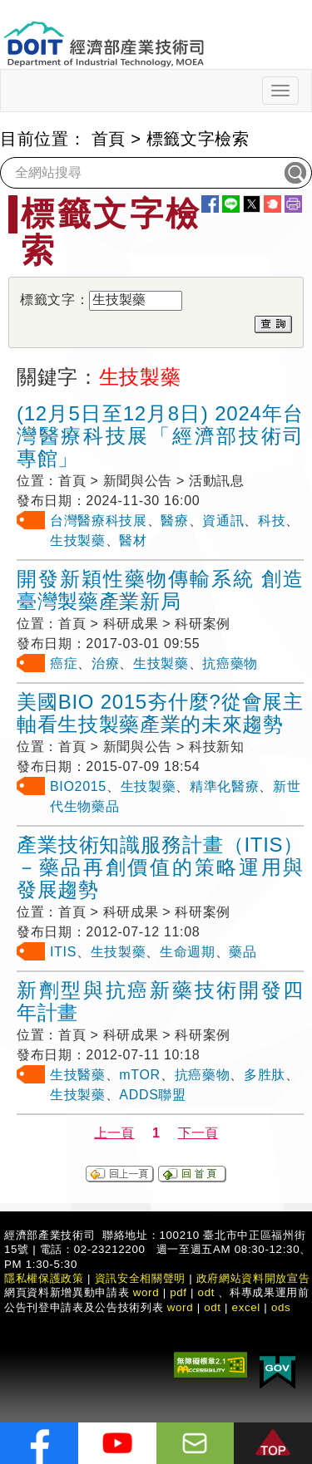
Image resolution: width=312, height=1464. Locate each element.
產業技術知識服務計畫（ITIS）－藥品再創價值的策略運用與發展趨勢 (160, 867)
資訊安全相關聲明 (140, 1278)
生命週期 (187, 952)
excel (246, 1307)
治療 (105, 663)
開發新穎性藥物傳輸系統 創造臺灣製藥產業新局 (160, 589)
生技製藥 (78, 540)
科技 (271, 520)
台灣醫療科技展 (98, 520)
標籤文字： (54, 299)
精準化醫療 (224, 786)
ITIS (63, 952)
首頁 (109, 139)
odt (206, 1292)
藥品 (242, 952)
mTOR (139, 1075)
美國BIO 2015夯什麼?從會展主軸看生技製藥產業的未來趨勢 (160, 712)
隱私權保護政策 (44, 1278)
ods (281, 1307)
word (180, 1307)
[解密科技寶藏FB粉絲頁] (39, 1443)
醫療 (174, 520)
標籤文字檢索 (198, 139)
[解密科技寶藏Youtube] (117, 1443)
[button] (273, 1443)
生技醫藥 (78, 1075)
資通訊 (223, 520)
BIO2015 (78, 786)
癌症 (63, 663)
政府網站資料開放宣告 (253, 1278)
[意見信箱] (195, 1443)
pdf (178, 1292)
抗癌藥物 (230, 663)
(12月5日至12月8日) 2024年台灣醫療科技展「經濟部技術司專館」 (160, 435)
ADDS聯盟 (152, 1095)
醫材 (132, 540)
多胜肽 (264, 1075)
